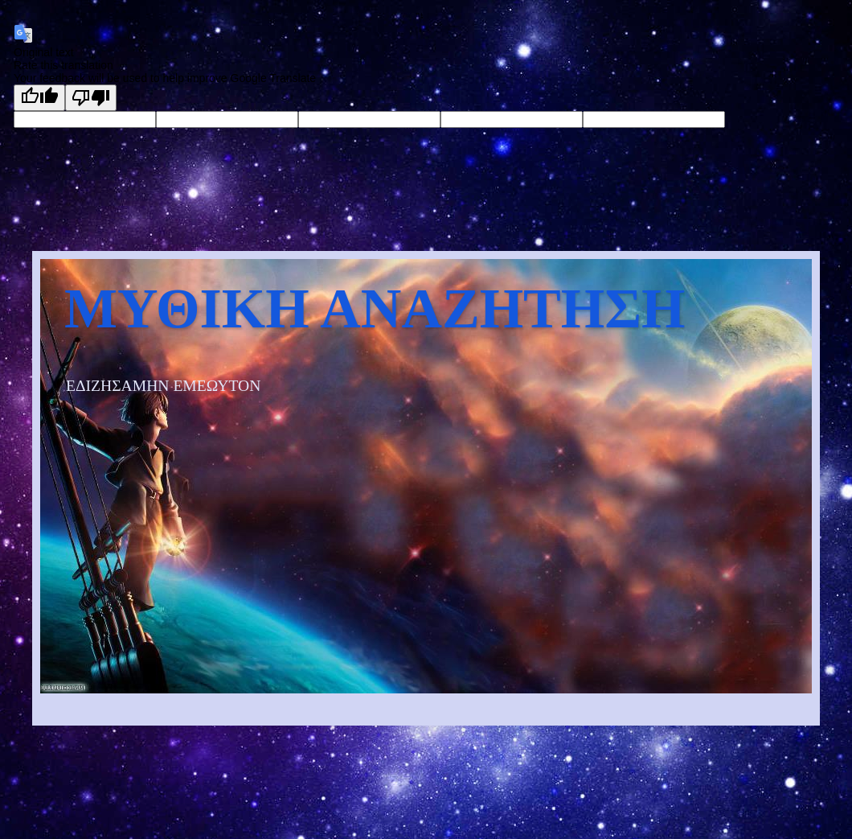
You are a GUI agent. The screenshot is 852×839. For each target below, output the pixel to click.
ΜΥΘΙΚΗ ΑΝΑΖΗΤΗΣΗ (374, 308)
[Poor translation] (91, 97)
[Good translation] (39, 97)
